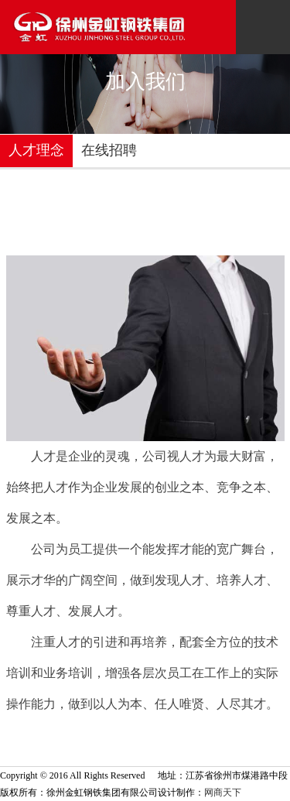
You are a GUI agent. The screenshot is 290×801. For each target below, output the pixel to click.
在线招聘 (109, 150)
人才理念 (36, 150)
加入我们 (208, 239)
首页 (164, 239)
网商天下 (222, 792)
